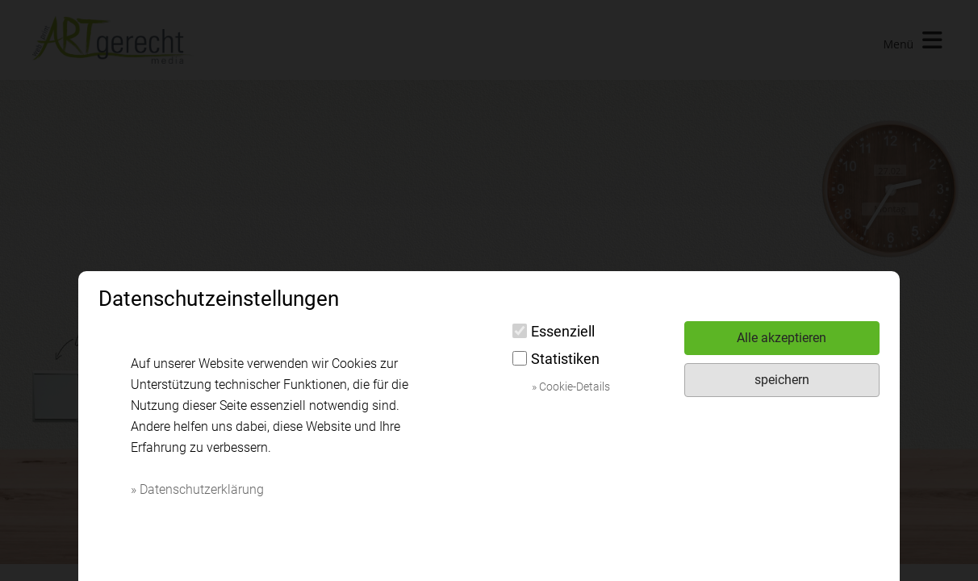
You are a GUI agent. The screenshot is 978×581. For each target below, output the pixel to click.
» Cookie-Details (571, 386)
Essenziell (553, 331)
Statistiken (556, 358)
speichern (781, 379)
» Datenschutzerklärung (197, 489)
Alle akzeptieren (781, 337)
